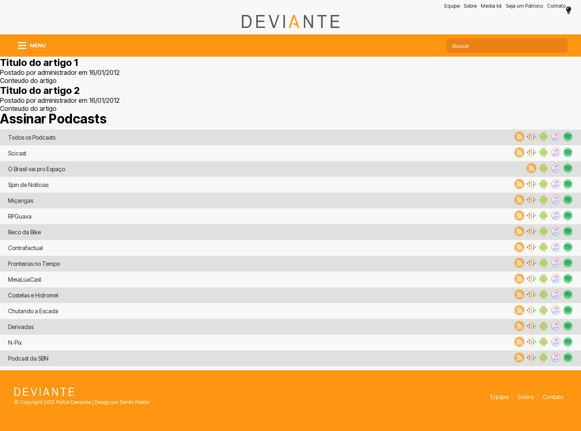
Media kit (491, 6)
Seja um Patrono (524, 6)
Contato (556, 6)
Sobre (470, 6)
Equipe (452, 6)
